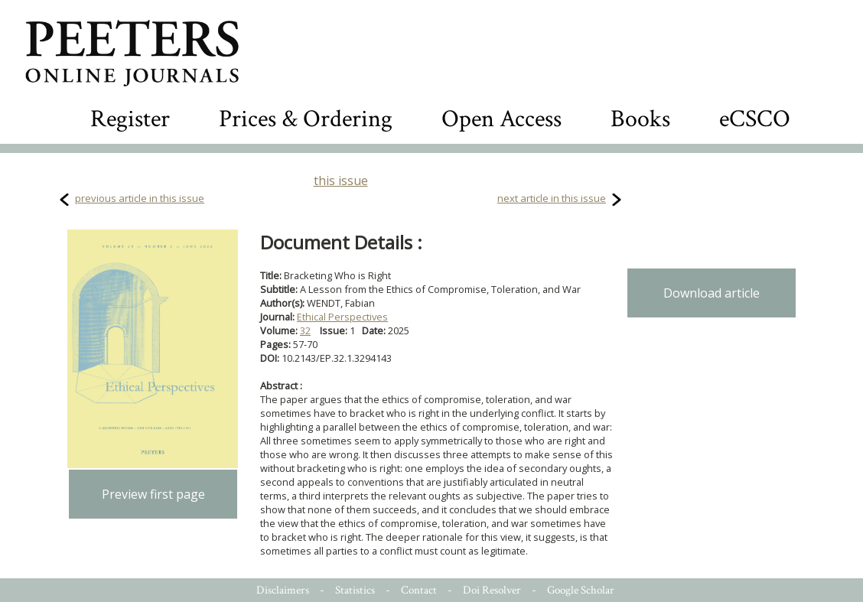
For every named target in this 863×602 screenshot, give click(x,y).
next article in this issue (551, 198)
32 (305, 330)
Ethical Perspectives (342, 317)
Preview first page (153, 494)
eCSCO (754, 119)
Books (640, 119)
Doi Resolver (492, 590)
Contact (419, 590)
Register (130, 119)
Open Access (501, 119)
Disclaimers (282, 590)
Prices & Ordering (305, 119)
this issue (341, 180)
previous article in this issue (139, 198)
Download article (711, 293)
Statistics (355, 590)
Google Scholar (580, 590)
